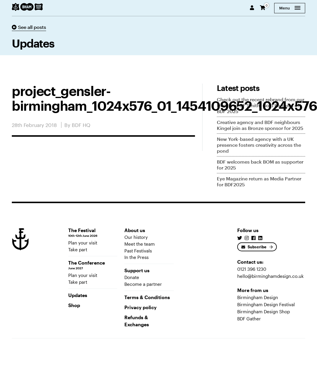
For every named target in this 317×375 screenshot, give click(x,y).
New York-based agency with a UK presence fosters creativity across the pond (259, 145)
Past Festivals (138, 250)
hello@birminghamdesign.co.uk (270, 276)
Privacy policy (140, 307)
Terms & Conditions (147, 297)
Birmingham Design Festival (266, 304)
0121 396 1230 (251, 269)
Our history (136, 237)
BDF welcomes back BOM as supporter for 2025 (260, 164)
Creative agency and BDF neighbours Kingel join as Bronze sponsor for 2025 (260, 125)
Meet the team (139, 244)
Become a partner (143, 284)
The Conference (93, 265)
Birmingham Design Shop (263, 311)
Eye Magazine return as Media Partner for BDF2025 (259, 181)
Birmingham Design (257, 297)
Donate (131, 277)
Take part (77, 249)
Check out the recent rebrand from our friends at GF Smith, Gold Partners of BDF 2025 (260, 105)
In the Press (136, 257)
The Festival (93, 232)
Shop (74, 305)
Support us (136, 270)
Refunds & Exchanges (136, 320)
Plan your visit (82, 242)
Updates (77, 295)
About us (134, 230)
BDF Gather (249, 318)
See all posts (29, 27)
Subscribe (253, 246)
